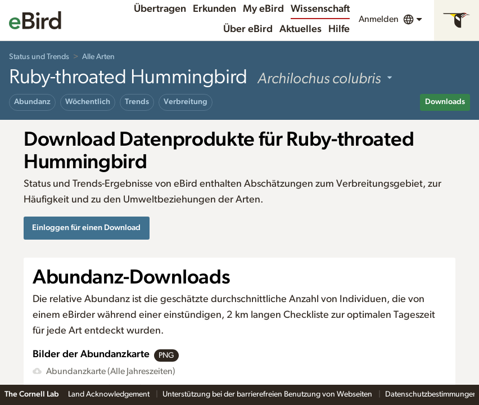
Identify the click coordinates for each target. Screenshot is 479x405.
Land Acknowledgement (109, 394)
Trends (137, 102)
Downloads (445, 102)
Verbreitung (185, 102)
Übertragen (160, 9)
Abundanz (32, 102)
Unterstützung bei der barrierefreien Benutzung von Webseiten (268, 394)
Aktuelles (300, 29)
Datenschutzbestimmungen (432, 394)
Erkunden (214, 9)
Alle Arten (98, 57)
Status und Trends (39, 57)
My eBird (263, 9)
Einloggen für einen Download (86, 227)
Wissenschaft (320, 9)
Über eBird (248, 29)
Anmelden (379, 19)
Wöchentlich (87, 102)
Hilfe (339, 29)
